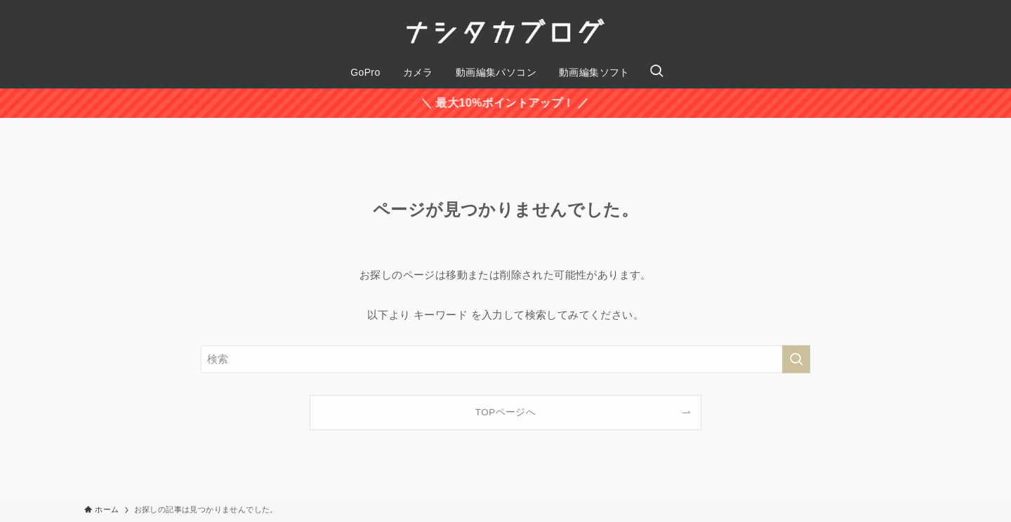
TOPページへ (505, 412)
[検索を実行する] (796, 359)
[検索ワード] (505, 359)
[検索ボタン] (656, 72)
